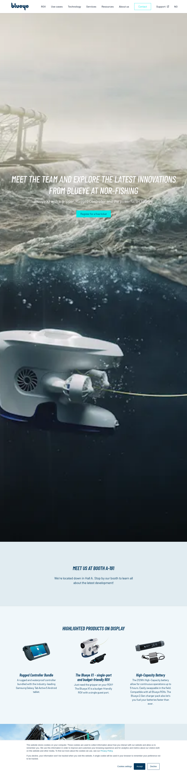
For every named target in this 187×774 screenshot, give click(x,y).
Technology (74, 6)
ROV (43, 6)
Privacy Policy (106, 751)
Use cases (57, 6)
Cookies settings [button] (124, 766)
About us (124, 6)
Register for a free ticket (93, 213)
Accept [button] (140, 766)
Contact (142, 6)
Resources (107, 6)
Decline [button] (153, 766)
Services (91, 6)
